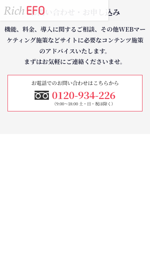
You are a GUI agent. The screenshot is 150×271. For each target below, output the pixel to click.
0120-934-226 (119, 10)
